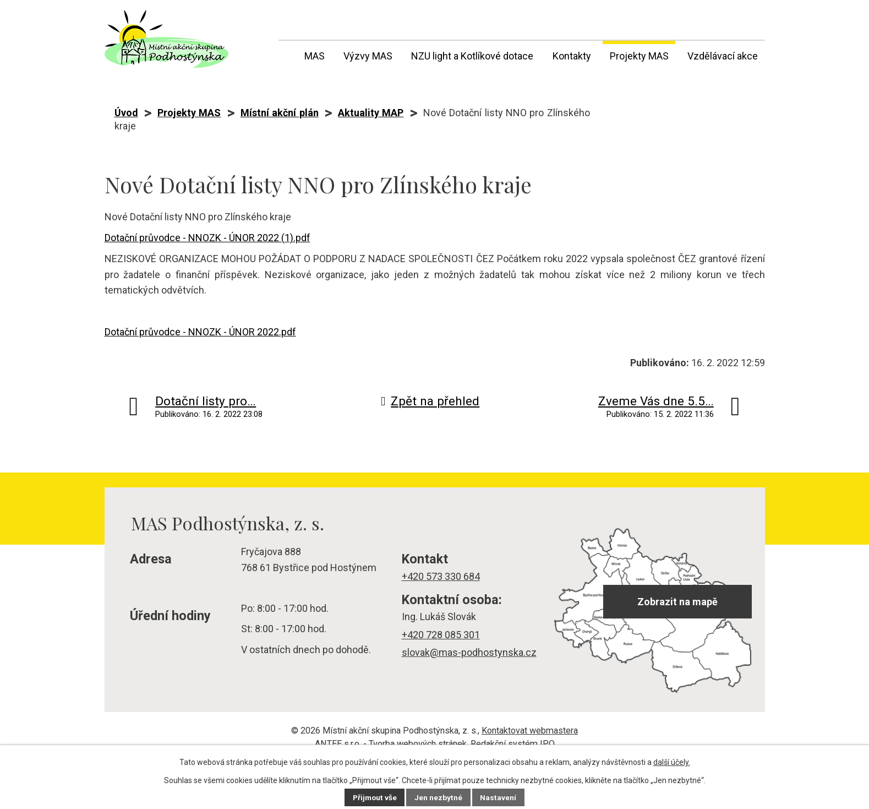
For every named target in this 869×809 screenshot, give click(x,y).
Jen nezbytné (439, 797)
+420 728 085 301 (441, 634)
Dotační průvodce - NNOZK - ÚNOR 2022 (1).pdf (207, 237)
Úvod (285, 54)
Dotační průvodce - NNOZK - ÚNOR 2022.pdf (200, 332)
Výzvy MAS (367, 56)
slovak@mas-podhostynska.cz (469, 652)
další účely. (671, 762)
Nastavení (500, 797)
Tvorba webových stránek (418, 744)
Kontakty (572, 56)
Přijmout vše (374, 797)
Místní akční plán (280, 112)
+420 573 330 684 (441, 576)
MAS (314, 56)
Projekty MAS (639, 56)
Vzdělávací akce (722, 56)
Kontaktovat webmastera (530, 730)
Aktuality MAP (370, 112)
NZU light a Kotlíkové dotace (472, 56)
